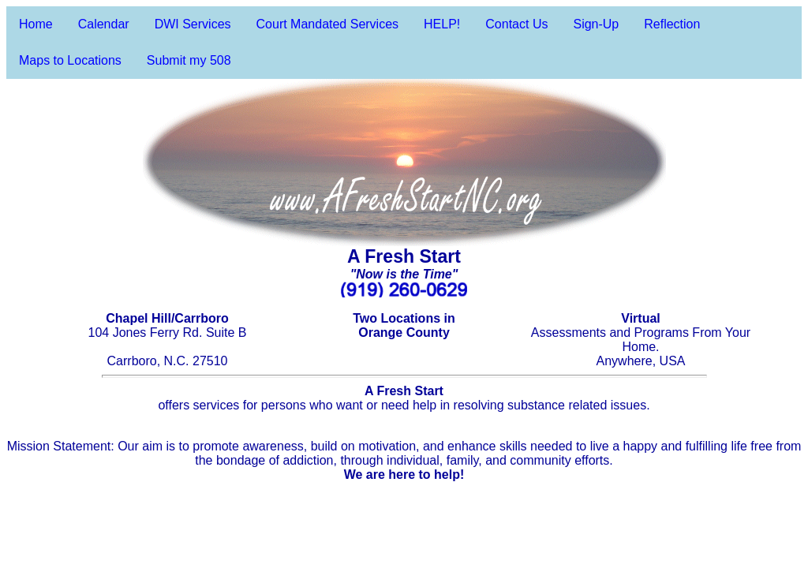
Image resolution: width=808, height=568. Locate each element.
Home (36, 24)
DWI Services (193, 24)
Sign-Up (596, 24)
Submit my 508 (189, 60)
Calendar (103, 24)
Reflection (672, 24)
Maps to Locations (70, 60)
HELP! (442, 24)
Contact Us (516, 24)
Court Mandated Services (327, 24)
